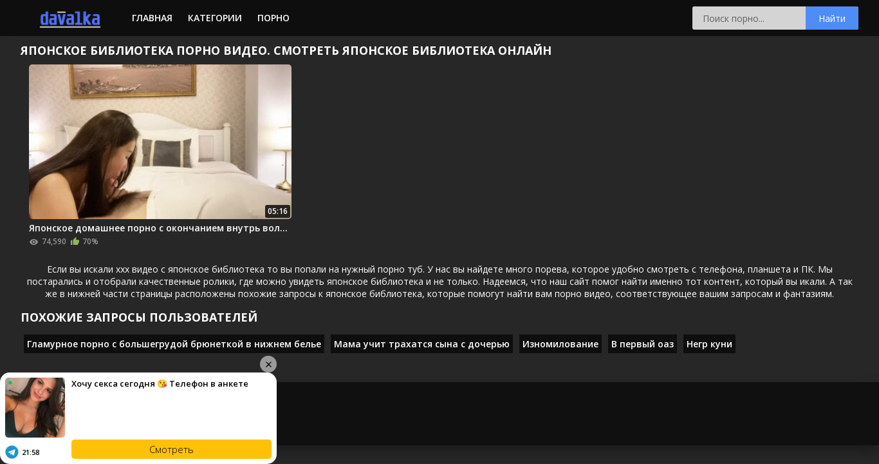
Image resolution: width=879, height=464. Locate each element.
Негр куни (709, 344)
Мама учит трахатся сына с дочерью (422, 344)
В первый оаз (642, 344)
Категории (215, 18)
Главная (152, 18)
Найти (832, 18)
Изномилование (560, 344)
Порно (273, 18)
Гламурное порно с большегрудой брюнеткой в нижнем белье (174, 344)
